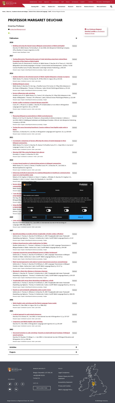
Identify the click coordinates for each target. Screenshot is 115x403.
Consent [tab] (33, 190)
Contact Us (36, 378)
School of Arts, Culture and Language (38, 11)
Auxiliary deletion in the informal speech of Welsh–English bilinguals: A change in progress (41, 77)
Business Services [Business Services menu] (89, 6)
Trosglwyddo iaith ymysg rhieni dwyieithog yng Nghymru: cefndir (33, 280)
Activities (43, 347)
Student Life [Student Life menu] (51, 6)
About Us (9, 11)
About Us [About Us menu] (78, 6)
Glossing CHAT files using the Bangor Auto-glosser (28, 152)
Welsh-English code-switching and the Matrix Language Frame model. (35, 303)
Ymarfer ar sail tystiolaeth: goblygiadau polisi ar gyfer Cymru (32, 290)
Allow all (80, 217)
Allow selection (57, 217)
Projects (43, 352)
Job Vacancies (75, 1)
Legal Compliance (63, 372)
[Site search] (111, 6)
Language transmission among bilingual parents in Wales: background (35, 252)
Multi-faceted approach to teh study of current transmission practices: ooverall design (40, 262)
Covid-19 (82, 1)
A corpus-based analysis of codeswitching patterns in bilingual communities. (37, 163)
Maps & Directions (41, 388)
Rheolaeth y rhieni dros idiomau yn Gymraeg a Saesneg (30, 271)
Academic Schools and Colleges (20, 11)
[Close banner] (91, 184)
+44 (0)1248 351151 (39, 375)
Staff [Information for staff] (62, 1)
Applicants (46, 1)
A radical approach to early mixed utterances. (27, 314)
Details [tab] (57, 190)
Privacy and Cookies (64, 386)
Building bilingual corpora (21, 84)
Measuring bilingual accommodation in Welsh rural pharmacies (33, 116)
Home (3, 11)
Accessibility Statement (65, 382)
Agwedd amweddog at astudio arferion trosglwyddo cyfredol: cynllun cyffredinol (38, 234)
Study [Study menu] (43, 6)
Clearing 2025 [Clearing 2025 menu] (34, 6)
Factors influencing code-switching (24, 93)
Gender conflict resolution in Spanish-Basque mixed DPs (30, 102)
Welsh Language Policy (65, 389)
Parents (67, 1)
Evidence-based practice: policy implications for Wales (30, 243)
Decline (34, 217)
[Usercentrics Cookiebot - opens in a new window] (80, 185)
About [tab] (81, 190)
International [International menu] (61, 6)
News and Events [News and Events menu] (101, 6)
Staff (49, 11)
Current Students (55, 1)
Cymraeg (90, 1)
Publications (43, 38)
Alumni (40, 1)
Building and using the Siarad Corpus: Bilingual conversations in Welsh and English (39, 46)
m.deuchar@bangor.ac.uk (18, 29)
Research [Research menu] (70, 6)
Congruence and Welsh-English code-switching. (28, 321)
